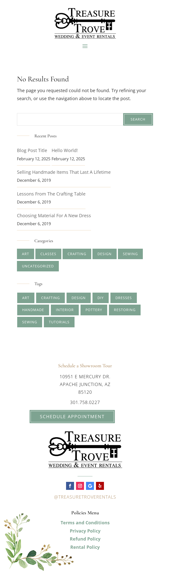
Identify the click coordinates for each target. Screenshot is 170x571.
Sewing (130, 253)
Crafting (77, 253)
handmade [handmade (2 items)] (33, 309)
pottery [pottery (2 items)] (93, 309)
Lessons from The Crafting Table (51, 194)
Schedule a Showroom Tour (85, 366)
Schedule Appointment (61, 416)
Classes (48, 253)
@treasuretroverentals (85, 497)
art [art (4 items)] (25, 297)
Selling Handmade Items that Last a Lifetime (64, 172)
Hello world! (65, 150)
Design (104, 253)
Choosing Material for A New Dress (54, 215)
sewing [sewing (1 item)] (29, 322)
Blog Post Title (32, 150)
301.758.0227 (85, 402)
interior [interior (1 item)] (65, 309)
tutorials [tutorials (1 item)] (59, 322)
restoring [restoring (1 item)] (125, 309)
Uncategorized (38, 266)
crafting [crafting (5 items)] (50, 297)
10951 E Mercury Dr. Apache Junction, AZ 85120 (85, 384)
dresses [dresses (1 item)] (123, 297)
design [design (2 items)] (79, 297)
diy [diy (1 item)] (100, 297)
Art (25, 253)
